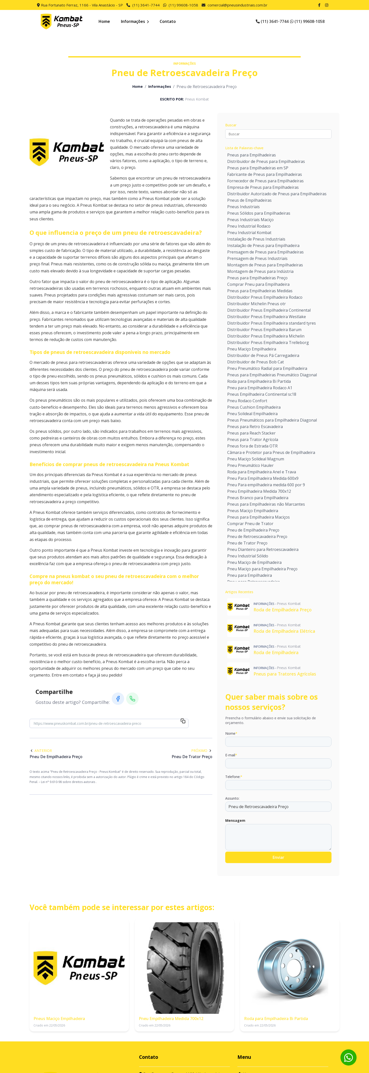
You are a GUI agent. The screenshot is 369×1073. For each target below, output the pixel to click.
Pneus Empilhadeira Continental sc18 (261, 394)
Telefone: (233, 776)
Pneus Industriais (243, 206)
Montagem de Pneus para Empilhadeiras (265, 265)
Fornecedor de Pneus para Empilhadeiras (265, 181)
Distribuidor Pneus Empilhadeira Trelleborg (268, 342)
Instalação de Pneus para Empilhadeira (263, 245)
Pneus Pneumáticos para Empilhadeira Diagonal (272, 420)
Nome (231, 733)
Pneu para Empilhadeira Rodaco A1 (259, 387)
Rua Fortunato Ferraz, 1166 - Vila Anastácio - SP (82, 4)
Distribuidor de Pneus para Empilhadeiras (266, 161)
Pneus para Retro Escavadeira (255, 426)
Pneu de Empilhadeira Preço (253, 530)
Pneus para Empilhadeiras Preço (257, 278)
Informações (135, 21)
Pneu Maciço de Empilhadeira (254, 562)
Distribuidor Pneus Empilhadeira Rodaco (264, 297)
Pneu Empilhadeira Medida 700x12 (259, 491)
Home (104, 21)
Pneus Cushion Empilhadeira (254, 407)
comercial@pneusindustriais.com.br (237, 4)
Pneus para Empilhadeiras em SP (257, 168)
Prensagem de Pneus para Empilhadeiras (265, 252)
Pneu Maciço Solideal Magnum (255, 459)
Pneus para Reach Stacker (251, 433)
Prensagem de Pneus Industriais (257, 258)
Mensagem (235, 820)
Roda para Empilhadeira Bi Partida (259, 381)
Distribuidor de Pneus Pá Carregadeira (263, 355)
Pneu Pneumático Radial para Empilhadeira (267, 368)
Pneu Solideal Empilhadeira (252, 413)
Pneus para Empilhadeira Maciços (258, 517)
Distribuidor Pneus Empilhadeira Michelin (265, 336)
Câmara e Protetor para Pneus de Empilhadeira (271, 452)
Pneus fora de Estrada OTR (252, 446)
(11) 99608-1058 (183, 4)
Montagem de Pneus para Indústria (260, 271)
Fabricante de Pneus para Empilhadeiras (264, 174)
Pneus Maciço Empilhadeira (252, 510)
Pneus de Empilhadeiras (249, 200)
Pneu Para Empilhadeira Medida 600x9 (262, 478)
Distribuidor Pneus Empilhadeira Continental (269, 310)
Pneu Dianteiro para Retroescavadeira (262, 549)
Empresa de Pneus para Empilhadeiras (263, 187)
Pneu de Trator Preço (247, 543)
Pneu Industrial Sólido (247, 556)
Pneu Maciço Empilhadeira (251, 349)
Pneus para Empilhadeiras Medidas (260, 290)
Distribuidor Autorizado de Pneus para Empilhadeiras (277, 193)
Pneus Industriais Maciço (250, 219)
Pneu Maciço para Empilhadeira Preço (262, 569)
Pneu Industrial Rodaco (248, 226)
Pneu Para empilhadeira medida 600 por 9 (266, 485)
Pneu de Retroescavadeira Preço (257, 536)
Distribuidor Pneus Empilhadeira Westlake (266, 316)
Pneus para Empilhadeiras (251, 155)
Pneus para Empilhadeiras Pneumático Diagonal (272, 375)
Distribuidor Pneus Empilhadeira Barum (264, 329)
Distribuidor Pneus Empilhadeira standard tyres (271, 323)
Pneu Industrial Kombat (249, 232)
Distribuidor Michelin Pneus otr (256, 303)
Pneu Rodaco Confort (247, 400)
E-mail (231, 755)
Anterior (41, 750)
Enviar (278, 857)
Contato (168, 21)
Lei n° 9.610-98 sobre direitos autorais (68, 782)
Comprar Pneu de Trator (250, 523)
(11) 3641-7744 (146, 4)
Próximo (201, 750)
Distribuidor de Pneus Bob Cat (255, 362)
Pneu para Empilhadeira (249, 575)
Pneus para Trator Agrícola (252, 439)
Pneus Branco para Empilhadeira (257, 497)
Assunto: (232, 798)
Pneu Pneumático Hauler (250, 465)
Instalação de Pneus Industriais (256, 239)
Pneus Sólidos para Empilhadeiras (258, 213)
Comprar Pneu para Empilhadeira (258, 284)
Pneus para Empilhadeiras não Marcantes (266, 504)
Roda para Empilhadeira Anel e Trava (261, 472)
